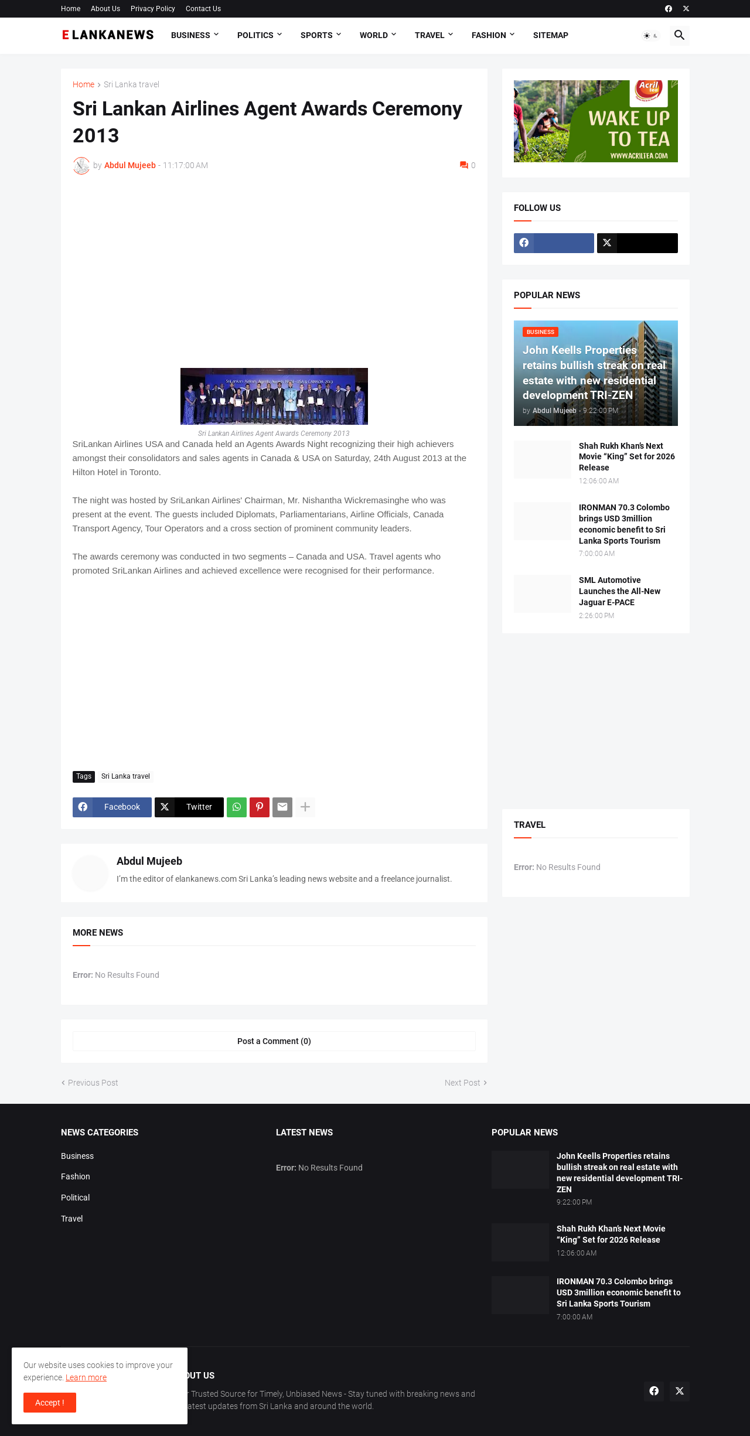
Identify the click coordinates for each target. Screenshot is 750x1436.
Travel (430, 35)
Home (70, 9)
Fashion (489, 35)
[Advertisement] (274, 271)
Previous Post (93, 1082)
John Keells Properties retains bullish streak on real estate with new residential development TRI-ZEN (620, 1172)
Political (75, 1197)
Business (190, 35)
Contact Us (203, 9)
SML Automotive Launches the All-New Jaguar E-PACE (619, 591)
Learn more (86, 1377)
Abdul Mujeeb (149, 861)
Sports (317, 35)
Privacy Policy (153, 9)
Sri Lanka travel (131, 84)
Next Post (462, 1082)
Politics (255, 35)
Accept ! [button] (49, 1402)
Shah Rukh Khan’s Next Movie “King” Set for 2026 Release (627, 457)
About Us (105, 9)
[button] (651, 36)
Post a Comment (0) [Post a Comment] (274, 1041)
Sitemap (550, 35)
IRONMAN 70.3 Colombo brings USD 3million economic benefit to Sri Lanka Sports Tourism (624, 524)
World (374, 35)
